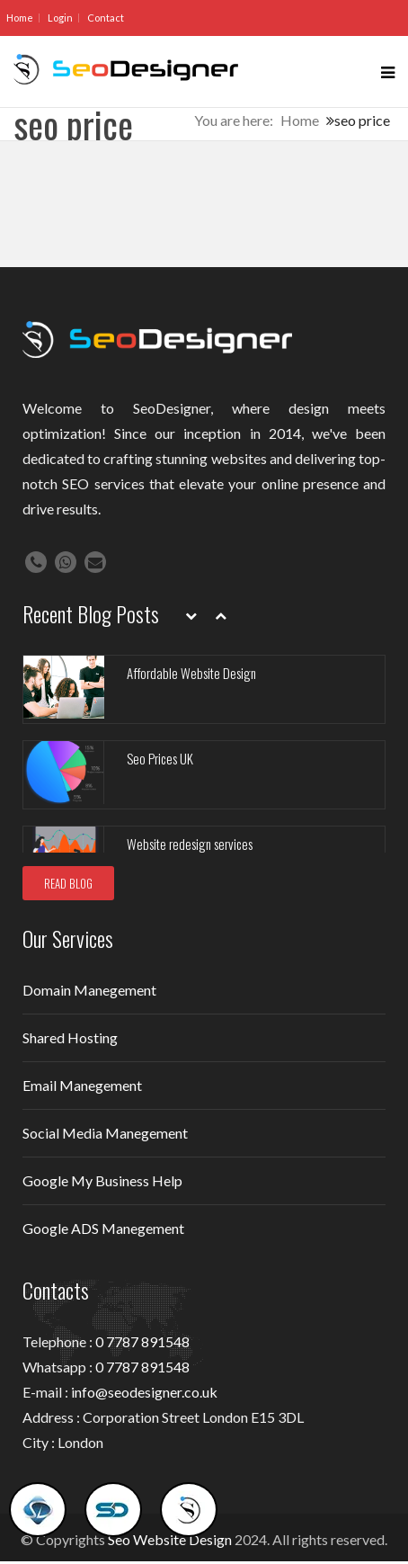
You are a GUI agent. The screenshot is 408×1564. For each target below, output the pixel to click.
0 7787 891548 (142, 1341)
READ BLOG (68, 883)
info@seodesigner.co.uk (144, 1391)
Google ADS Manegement (103, 1228)
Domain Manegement (89, 989)
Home (19, 17)
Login (60, 17)
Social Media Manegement (105, 1132)
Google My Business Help (102, 1180)
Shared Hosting (70, 1037)
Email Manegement (82, 1085)
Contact (105, 17)
